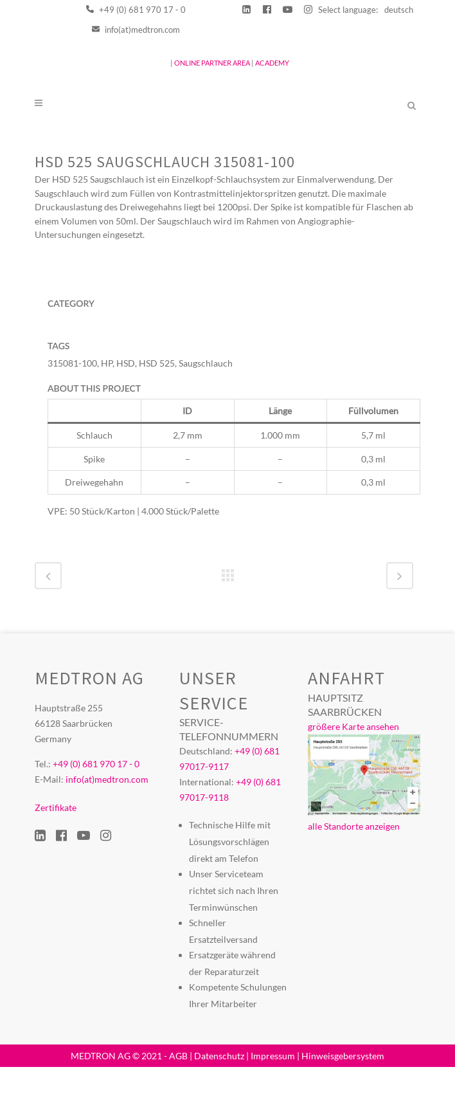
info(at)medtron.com (136, 29)
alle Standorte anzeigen (354, 862)
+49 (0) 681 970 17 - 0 (136, 10)
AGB (178, 1091)
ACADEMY (272, 63)
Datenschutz (219, 1091)
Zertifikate (55, 843)
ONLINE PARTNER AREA (211, 63)
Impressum (273, 1091)
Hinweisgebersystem (342, 1091)
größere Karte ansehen (353, 762)
